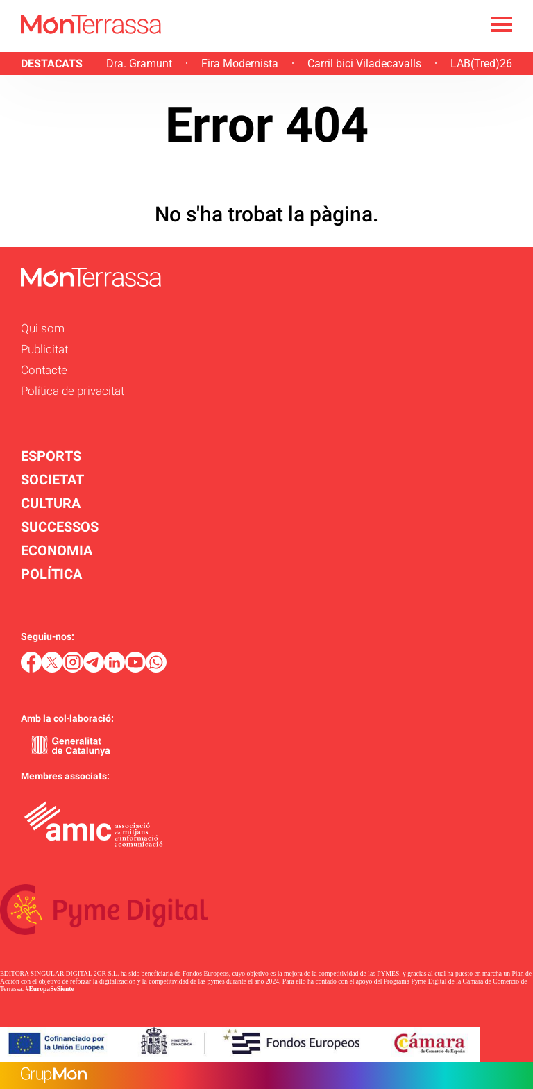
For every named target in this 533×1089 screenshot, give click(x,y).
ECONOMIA (56, 550)
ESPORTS (51, 456)
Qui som (43, 328)
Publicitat (44, 349)
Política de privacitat (72, 391)
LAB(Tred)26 (481, 63)
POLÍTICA (51, 574)
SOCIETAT (52, 479)
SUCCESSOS (60, 526)
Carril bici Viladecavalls (364, 63)
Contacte (44, 370)
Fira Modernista (239, 63)
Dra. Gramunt (139, 63)
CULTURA (51, 503)
